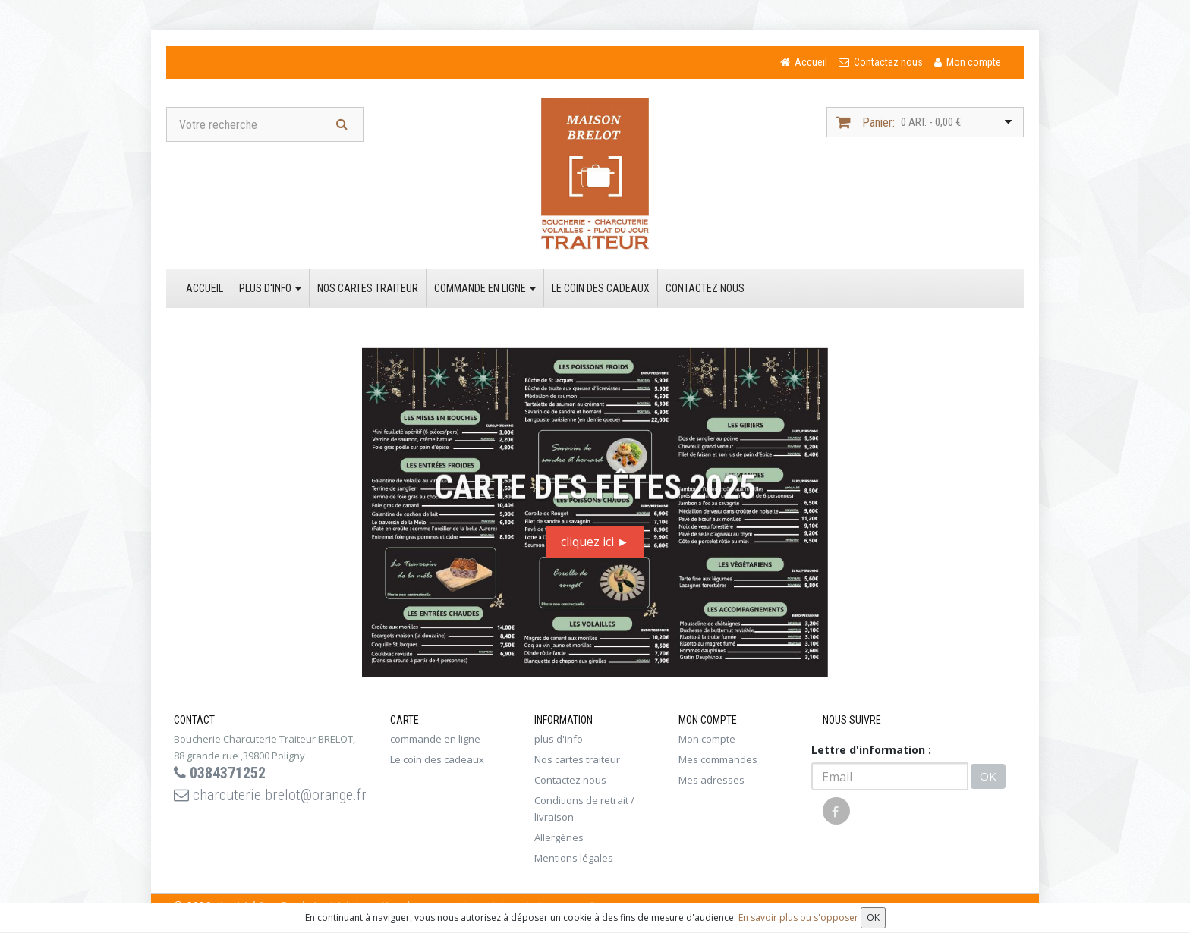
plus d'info (270, 288)
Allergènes (559, 837)
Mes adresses (711, 780)
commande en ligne (485, 288)
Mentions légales (573, 858)
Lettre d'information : (871, 750)
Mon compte (706, 739)
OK (988, 776)
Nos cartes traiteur (367, 288)
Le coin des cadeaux (601, 288)
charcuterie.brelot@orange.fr (270, 795)
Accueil (204, 288)
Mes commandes (717, 759)
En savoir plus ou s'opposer (798, 917)
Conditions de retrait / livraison (584, 808)
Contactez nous (705, 288)
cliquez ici (595, 541)
